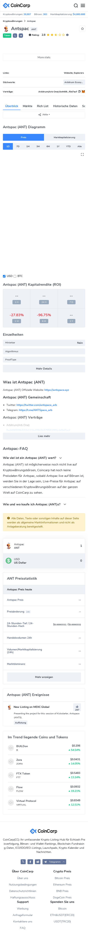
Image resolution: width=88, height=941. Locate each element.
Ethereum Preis (62, 884)
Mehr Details (44, 369)
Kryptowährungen (12, 21)
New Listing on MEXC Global (28, 707)
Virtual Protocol (26, 801)
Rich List (42, 106)
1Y (58, 146)
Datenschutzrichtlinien (22, 891)
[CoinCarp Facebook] (30, 861)
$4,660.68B (79, 14)
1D (8, 146)
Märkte (27, 106)
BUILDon (22, 746)
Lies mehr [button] (44, 436)
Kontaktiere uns (22, 921)
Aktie (43, 114)
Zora (19, 760)
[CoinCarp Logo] (17, 5)
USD (9, 276)
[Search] (75, 5)
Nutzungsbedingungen (23, 884)
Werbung (22, 909)
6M (48, 146)
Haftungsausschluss (22, 897)
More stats (44, 57)
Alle (79, 146)
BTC (20, 276)
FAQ (23, 928)
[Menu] (82, 5)
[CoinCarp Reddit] (37, 861)
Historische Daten (65, 106)
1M (28, 146)
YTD (68, 146)
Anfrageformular (23, 915)
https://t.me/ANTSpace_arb (35, 410)
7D (17, 146)
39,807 (27, 14)
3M (38, 146)
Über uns (22, 878)
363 (45, 14)
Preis (23, 137)
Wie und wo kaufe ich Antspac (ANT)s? (34, 504)
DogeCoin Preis (62, 897)
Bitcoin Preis (62, 878)
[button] (21, 35)
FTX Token (23, 773)
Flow (19, 787)
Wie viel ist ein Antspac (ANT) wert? (32, 458)
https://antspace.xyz (56, 390)
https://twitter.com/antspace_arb (37, 405)
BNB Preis (62, 891)
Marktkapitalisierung (64, 137)
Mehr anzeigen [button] (44, 677)
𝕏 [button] (15, 35)
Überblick (11, 106)
